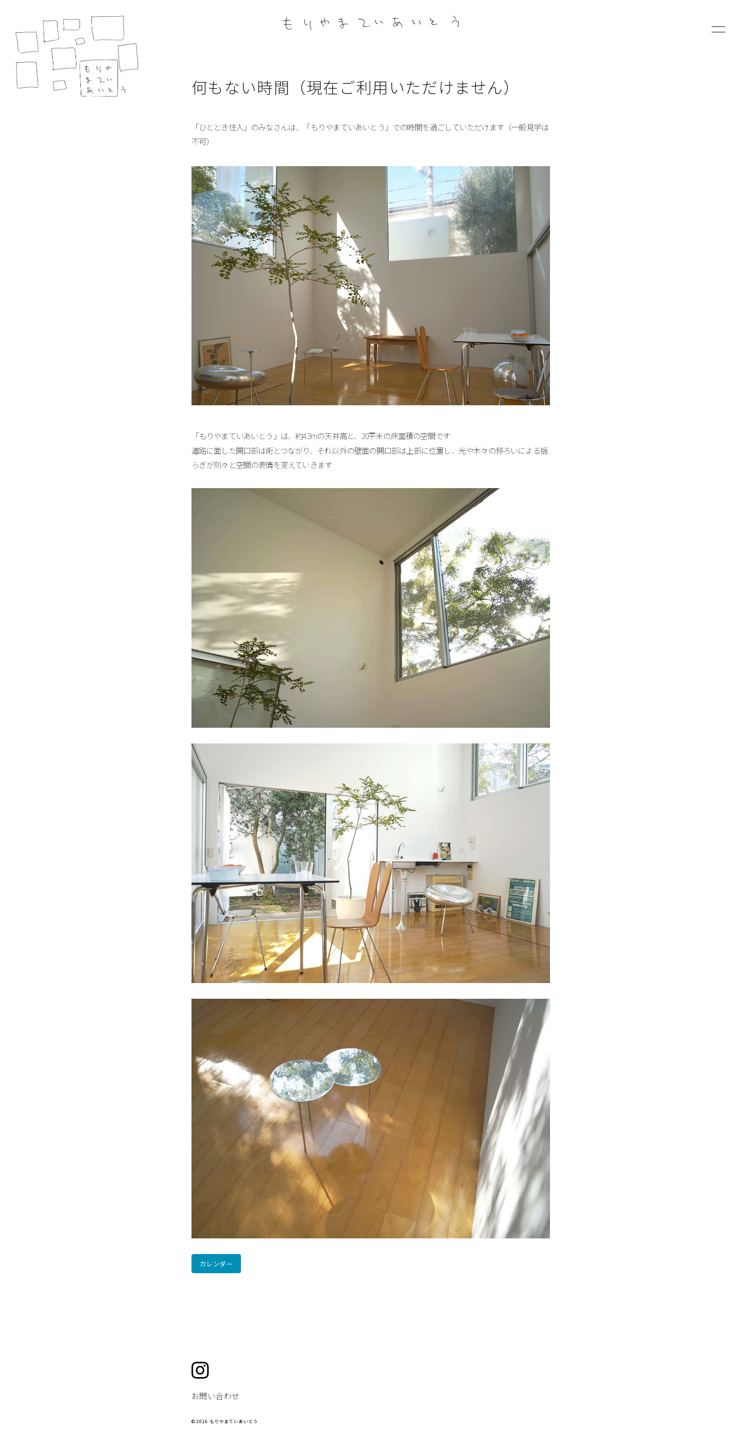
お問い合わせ (215, 1396)
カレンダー (216, 1263)
